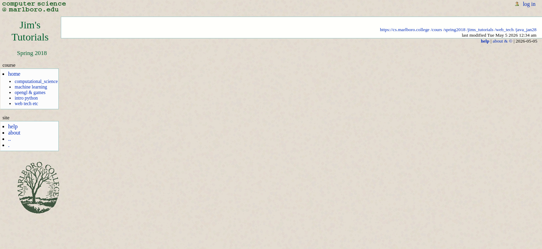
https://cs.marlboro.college (404, 29)
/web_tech (504, 29)
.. (9, 139)
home (14, 74)
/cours (436, 29)
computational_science (36, 81)
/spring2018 (454, 29)
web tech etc (26, 103)
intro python (26, 98)
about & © (502, 41)
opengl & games (30, 92)
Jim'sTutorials (30, 31)
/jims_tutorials (480, 29)
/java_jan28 (525, 29)
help (13, 126)
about (14, 133)
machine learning (31, 87)
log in (529, 4)
